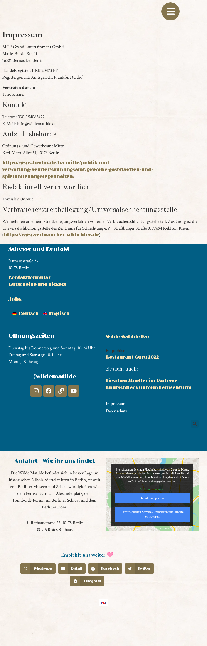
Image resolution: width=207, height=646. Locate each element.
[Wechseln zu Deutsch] (25, 344)
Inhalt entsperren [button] (152, 529)
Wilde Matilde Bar (127, 368)
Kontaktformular (29, 308)
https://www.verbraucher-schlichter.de (51, 266)
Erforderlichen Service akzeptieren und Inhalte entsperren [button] (152, 545)
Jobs (15, 330)
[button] (195, 454)
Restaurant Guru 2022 (132, 388)
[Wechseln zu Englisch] (56, 344)
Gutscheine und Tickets (37, 315)
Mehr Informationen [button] (152, 520)
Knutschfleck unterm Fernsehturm (149, 418)
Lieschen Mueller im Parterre (141, 412)
